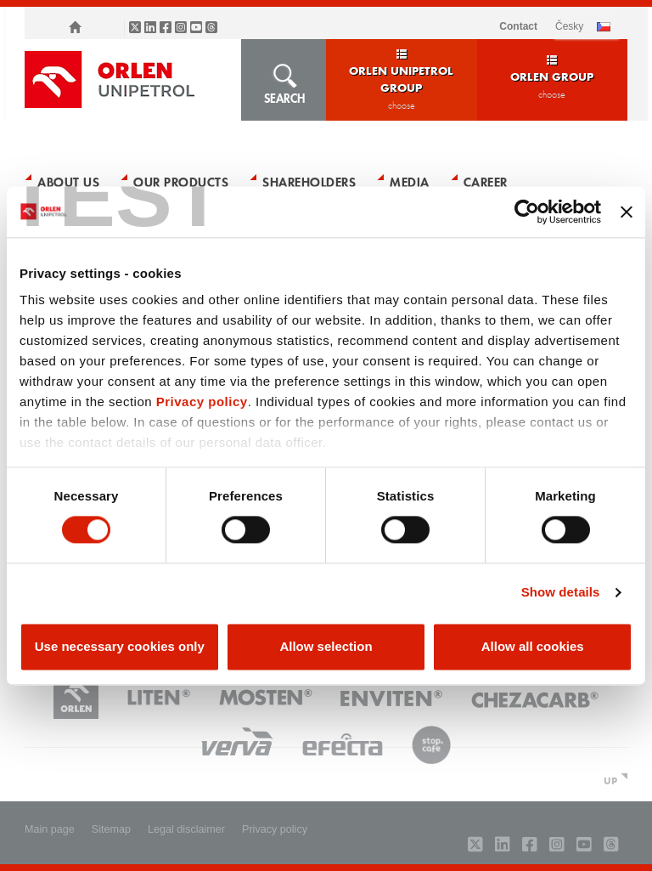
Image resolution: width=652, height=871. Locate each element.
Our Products (180, 181)
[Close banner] (626, 212)
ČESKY (569, 26)
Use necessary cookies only (120, 646)
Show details (560, 592)
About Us (68, 181)
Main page (50, 829)
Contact (518, 26)
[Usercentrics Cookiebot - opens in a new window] (526, 211)
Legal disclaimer (186, 829)
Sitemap (111, 829)
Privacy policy (202, 401)
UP (610, 780)
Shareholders (309, 181)
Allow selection (325, 646)
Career (486, 181)
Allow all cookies (532, 646)
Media (410, 181)
